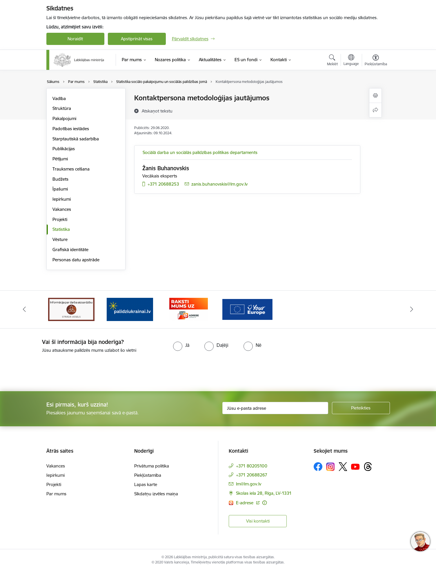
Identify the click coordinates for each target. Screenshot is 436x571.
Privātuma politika (151, 466)
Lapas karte (145, 484)
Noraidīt (75, 38)
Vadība (59, 98)
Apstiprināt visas (136, 38)
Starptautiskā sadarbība (75, 139)
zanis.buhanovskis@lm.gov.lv (219, 184)
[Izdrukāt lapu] (375, 95)
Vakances (61, 209)
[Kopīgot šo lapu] (375, 110)
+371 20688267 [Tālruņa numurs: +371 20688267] (251, 475)
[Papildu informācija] (264, 503)
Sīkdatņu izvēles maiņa (156, 493)
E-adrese (245, 502)
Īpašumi (60, 189)
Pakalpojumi (64, 118)
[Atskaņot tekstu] (157, 110)
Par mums (56, 493)
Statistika (61, 229)
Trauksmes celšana (71, 169)
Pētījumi (60, 159)
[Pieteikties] (361, 408)
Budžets (60, 179)
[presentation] (48, 369)
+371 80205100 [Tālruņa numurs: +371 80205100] (251, 466)
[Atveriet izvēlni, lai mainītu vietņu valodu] (351, 60)
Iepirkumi (61, 199)
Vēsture (60, 239)
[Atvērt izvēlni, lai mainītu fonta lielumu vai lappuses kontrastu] (376, 61)
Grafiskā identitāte (70, 249)
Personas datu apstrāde (75, 259)
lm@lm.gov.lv (248, 484)
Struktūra (61, 108)
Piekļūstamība (147, 475)
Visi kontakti (258, 521)
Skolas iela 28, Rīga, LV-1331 (264, 493)
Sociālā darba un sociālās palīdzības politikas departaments (200, 152)
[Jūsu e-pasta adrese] (275, 408)
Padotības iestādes (70, 128)
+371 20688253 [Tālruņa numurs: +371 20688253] (163, 184)
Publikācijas (63, 148)
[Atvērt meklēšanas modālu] (332, 61)
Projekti (59, 219)
